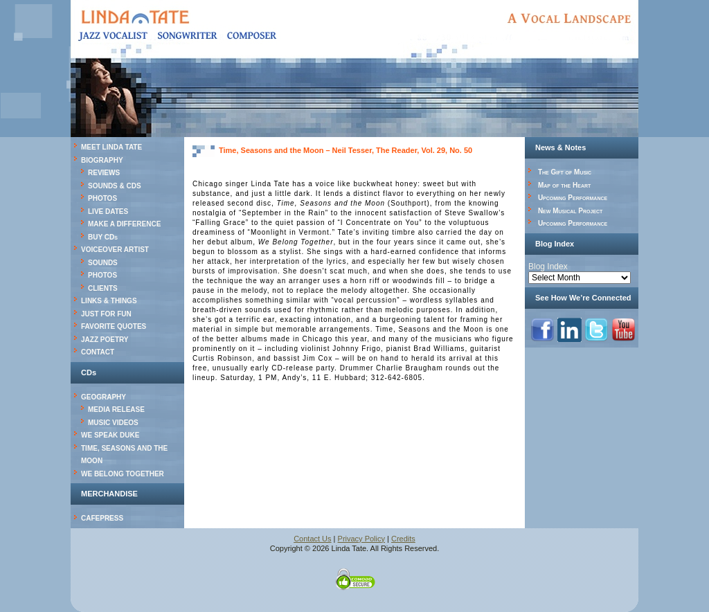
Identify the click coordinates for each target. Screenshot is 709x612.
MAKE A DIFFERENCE (124, 224)
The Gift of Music (564, 172)
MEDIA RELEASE (116, 409)
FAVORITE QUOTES (113, 326)
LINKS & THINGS (109, 301)
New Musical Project (570, 211)
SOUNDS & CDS (114, 186)
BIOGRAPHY (102, 160)
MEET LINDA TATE (111, 147)
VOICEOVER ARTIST (115, 249)
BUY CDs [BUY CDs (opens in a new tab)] (103, 237)
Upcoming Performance (572, 197)
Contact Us (312, 538)
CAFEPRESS (102, 518)
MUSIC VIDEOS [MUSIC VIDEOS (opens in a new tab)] (113, 422)
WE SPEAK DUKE (110, 435)
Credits (403, 538)
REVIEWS (104, 173)
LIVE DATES (108, 211)
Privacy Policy (361, 538)
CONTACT (97, 352)
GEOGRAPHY (103, 397)
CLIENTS (103, 288)
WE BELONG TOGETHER (122, 474)
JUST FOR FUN (106, 314)
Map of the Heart (564, 185)
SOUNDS (103, 263)
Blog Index (548, 266)
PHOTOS (102, 198)
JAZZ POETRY (105, 339)
